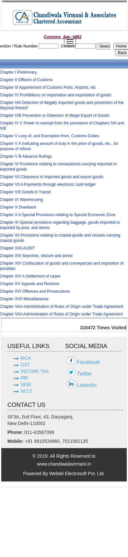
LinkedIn (87, 385)
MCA (26, 358)
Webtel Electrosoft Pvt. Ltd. (77, 473)
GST (25, 364)
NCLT (27, 391)
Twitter (84, 374)
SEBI (26, 384)
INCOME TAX (35, 371)
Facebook (88, 362)
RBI (24, 377)
